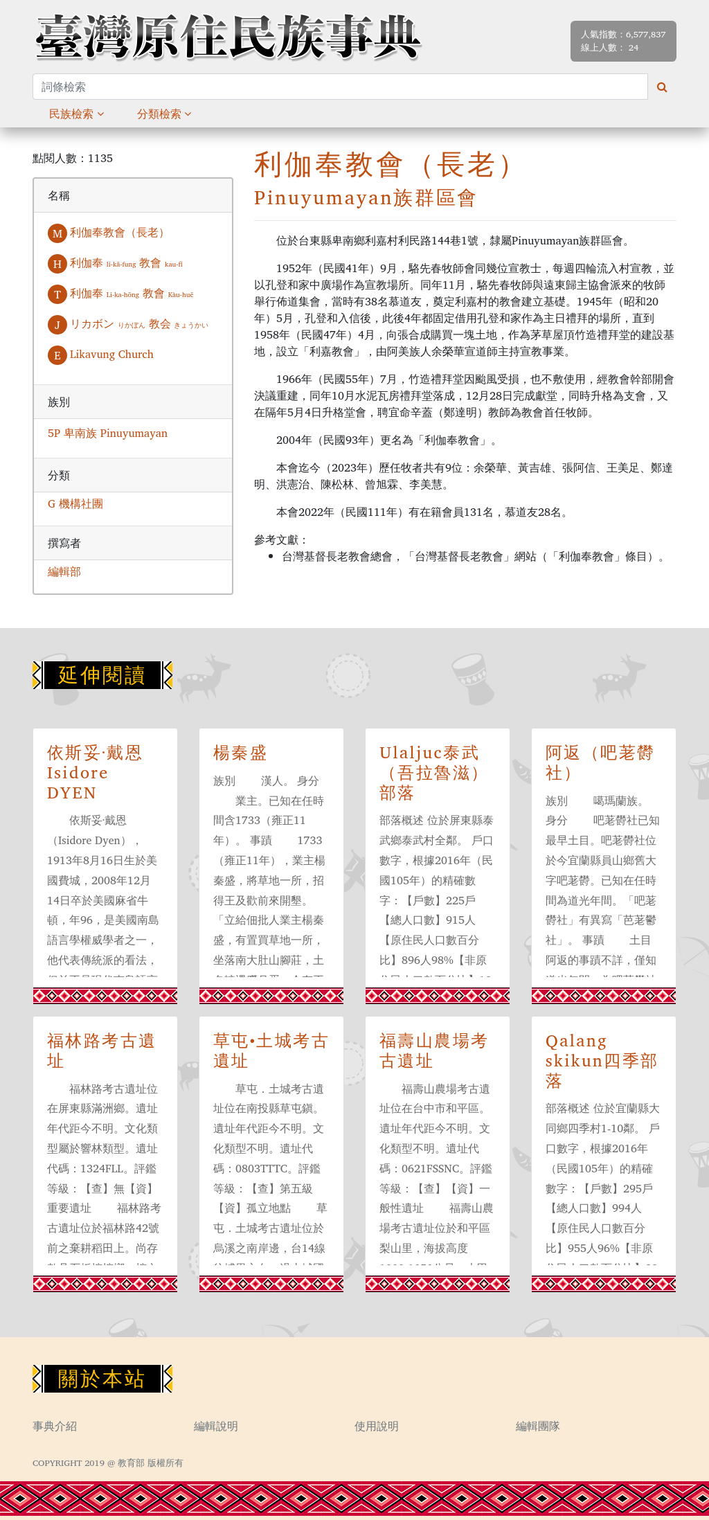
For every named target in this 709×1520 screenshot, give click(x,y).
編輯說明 (216, 1426)
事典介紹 (55, 1426)
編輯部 (64, 571)
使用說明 (376, 1426)
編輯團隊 (538, 1426)
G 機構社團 (75, 503)
